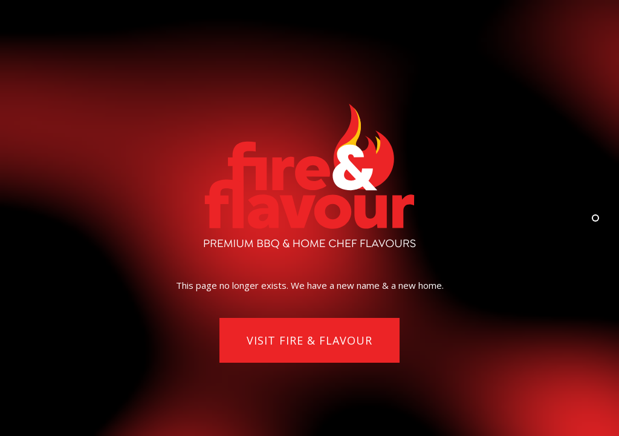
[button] (309, 341)
